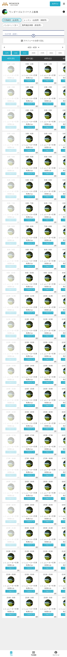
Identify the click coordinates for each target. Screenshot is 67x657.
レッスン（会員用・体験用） (36, 20)
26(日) (33, 53)
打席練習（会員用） (11, 20)
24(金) (16, 53)
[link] (11, 653)
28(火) (51, 53)
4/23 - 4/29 (33, 47)
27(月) (42, 53)
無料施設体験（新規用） (32, 25)
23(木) (7, 53)
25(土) (24, 53)
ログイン (55, 4)
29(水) (60, 53)
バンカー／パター (10, 25)
